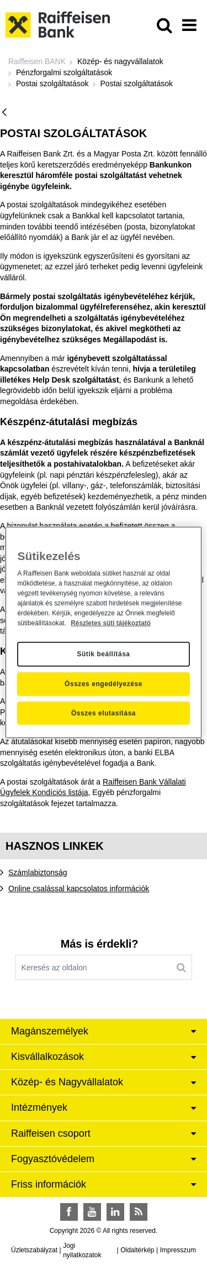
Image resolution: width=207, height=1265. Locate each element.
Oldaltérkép (137, 1250)
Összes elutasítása (103, 713)
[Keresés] (181, 967)
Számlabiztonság (37, 872)
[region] (103, 632)
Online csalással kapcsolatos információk (78, 888)
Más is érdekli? (99, 944)
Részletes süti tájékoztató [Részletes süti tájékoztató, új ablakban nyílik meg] (111, 622)
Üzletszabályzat (34, 1250)
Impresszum (178, 1250)
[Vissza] (4, 113)
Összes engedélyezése (103, 684)
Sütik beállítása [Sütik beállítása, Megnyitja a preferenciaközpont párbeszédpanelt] (103, 654)
